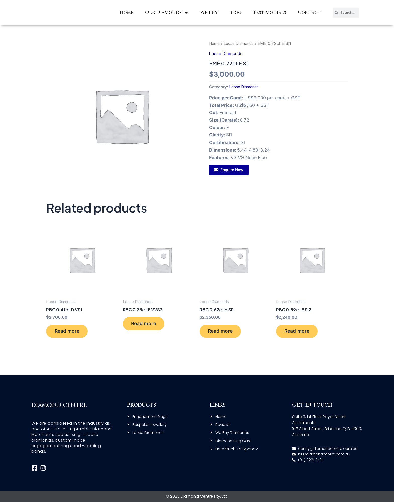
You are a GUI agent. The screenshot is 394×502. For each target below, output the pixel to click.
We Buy (209, 12)
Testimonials (269, 12)
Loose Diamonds (241, 43)
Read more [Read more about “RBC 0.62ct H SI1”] (223, 332)
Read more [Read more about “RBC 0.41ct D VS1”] (69, 332)
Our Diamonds (167, 12)
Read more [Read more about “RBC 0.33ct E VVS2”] (146, 325)
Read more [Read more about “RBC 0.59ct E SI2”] (299, 332)
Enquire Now (231, 169)
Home (127, 12)
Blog (235, 12)
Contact (309, 12)
